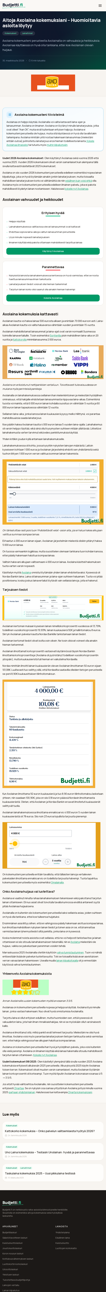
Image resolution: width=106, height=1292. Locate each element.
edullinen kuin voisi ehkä (78, 180)
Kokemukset (10, 33)
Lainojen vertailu (10, 1285)
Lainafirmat (27, 33)
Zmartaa (19, 1088)
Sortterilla (55, 335)
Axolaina (26, 572)
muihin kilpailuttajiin (57, 145)
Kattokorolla (20, 339)
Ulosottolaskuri (10, 1269)
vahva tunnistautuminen (70, 952)
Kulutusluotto (62, 1242)
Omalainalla (57, 882)
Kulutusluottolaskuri (12, 1242)
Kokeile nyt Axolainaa (45, 1055)
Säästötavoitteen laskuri (14, 1237)
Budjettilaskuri (9, 1232)
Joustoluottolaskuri (12, 1248)
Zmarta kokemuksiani (80, 1092)
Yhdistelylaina (62, 1232)
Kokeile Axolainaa (53, 297)
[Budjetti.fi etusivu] (16, 5)
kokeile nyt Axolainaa (76, 188)
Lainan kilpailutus (11, 1290)
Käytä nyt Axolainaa (53, 251)
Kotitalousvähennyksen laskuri (17, 1258)
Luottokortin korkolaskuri (15, 1264)
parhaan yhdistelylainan (22, 1092)
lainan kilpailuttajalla (67, 960)
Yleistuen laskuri (10, 1274)
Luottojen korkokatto (66, 1248)
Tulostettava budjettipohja (16, 1279)
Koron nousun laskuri (12, 1253)
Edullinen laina (62, 1237)
